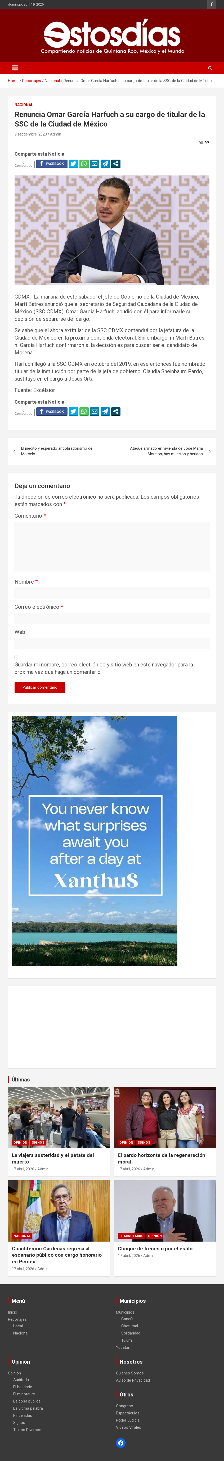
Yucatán (123, 1347)
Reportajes (17, 1319)
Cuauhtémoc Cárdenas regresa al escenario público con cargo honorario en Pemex (57, 1255)
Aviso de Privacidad (133, 1380)
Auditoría (21, 1379)
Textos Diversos (27, 1429)
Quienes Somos (130, 1373)
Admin (55, 134)
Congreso (124, 1406)
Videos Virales (128, 1427)
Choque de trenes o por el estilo (155, 1249)
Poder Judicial (128, 1420)
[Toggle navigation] (15, 68)
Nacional (24, 105)
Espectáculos (128, 1413)
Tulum (126, 1340)
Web (20, 632)
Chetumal (129, 1326)
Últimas (21, 1079)
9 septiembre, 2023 (31, 134)
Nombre (26, 582)
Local (18, 1326)
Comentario (30, 516)
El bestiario (22, 1387)
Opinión (20, 1142)
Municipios (125, 1312)
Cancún (128, 1318)
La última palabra (28, 1408)
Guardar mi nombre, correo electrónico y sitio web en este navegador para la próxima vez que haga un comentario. (104, 668)
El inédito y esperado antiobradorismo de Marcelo (56, 451)
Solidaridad (130, 1333)
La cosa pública (27, 1401)
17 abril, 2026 (23, 1169)
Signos (38, 1142)
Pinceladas (22, 1415)
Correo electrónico (39, 607)
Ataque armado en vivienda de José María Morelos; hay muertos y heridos (166, 451)
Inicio (12, 1312)
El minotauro (131, 1236)
